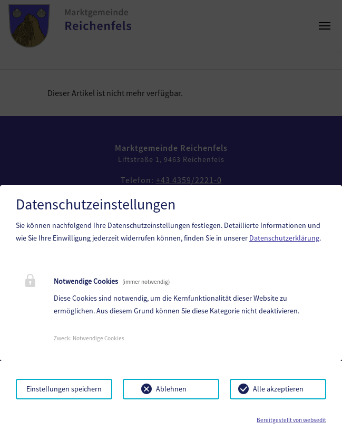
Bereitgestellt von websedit (291, 420)
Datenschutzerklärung (284, 238)
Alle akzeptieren (278, 389)
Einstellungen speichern (64, 389)
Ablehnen (171, 389)
